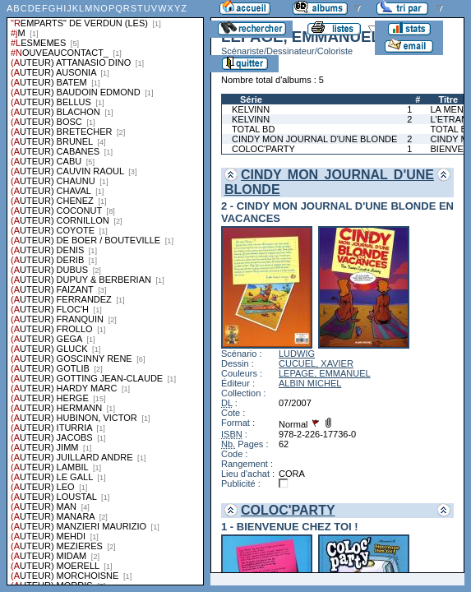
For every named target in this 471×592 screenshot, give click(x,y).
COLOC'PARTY (263, 149)
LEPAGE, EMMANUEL (325, 373)
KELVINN (251, 109)
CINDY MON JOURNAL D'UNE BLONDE (314, 139)
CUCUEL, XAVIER (316, 363)
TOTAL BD (253, 129)
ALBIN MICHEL (310, 383)
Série (251, 99)
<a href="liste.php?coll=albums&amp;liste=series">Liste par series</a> (105, 292)
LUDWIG (297, 353)
